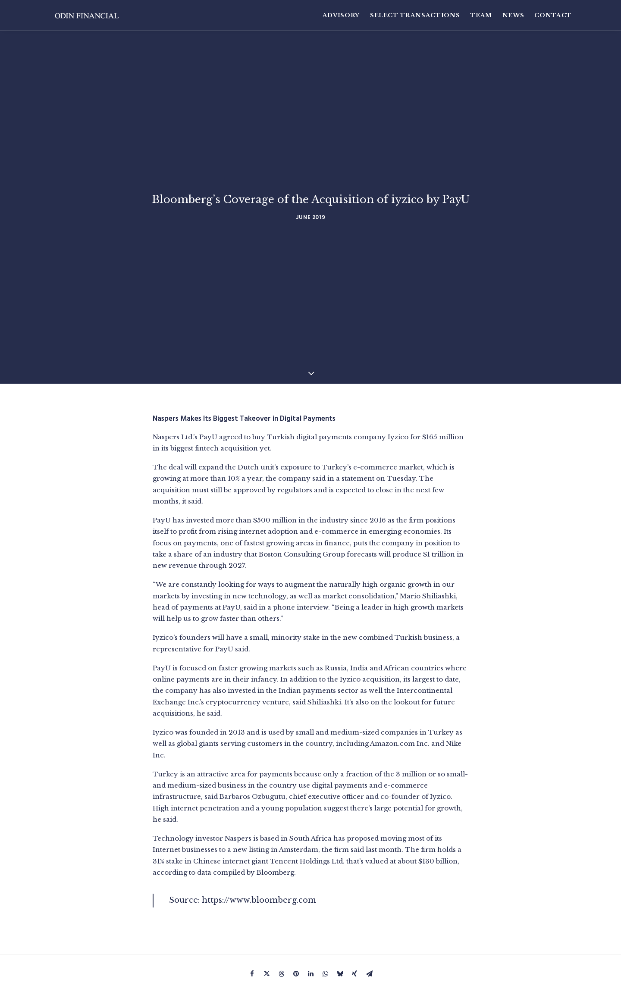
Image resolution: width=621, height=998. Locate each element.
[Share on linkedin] (310, 913)
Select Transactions (415, 15)
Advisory (341, 15)
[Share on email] (369, 913)
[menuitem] (343, 15)
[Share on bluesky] (340, 913)
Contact (553, 15)
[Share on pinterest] (296, 913)
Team (481, 15)
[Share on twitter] (266, 913)
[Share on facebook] (252, 913)
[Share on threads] (281, 913)
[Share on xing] (354, 913)
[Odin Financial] (89, 15)
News (513, 15)
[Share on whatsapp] (325, 913)
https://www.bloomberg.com (259, 838)
